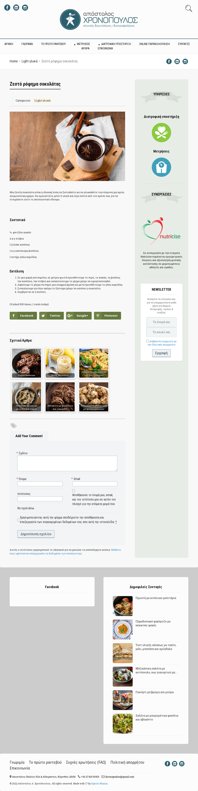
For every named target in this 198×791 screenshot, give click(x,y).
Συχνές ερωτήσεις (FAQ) (86, 762)
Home (14, 61)
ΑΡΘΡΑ (85, 48)
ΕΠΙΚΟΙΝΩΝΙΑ (105, 48)
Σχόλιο (22, 453)
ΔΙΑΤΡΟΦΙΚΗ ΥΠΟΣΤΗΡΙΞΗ (116, 44)
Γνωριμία (17, 762)
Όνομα (21, 479)
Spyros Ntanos (99, 783)
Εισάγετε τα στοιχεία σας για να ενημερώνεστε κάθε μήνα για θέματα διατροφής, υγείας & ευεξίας (161, 305)
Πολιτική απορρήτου (127, 762)
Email (76, 479)
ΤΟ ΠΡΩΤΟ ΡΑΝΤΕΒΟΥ (53, 44)
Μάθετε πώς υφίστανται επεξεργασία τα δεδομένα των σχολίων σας (65, 551)
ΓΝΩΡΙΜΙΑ (27, 44)
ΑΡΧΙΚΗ (8, 44)
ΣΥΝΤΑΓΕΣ (184, 44)
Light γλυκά (30, 61)
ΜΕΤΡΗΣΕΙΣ (83, 44)
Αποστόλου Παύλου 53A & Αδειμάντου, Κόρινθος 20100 (43, 776)
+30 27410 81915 (89, 776)
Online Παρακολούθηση (154, 44)
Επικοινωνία (20, 768)
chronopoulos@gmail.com (119, 776)
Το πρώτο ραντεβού (45, 762)
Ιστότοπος (24, 494)
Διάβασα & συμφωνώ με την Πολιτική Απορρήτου (162, 343)
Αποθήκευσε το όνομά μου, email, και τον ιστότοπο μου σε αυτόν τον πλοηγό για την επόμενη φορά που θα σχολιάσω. (66, 501)
